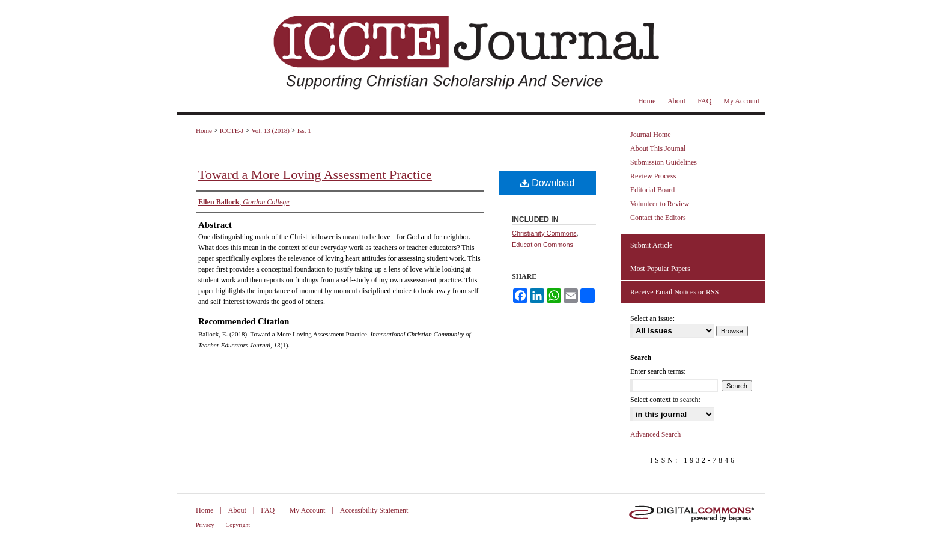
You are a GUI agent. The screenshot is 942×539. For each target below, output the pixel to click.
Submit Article (651, 245)
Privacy (205, 525)
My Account (308, 510)
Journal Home (650, 134)
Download (547, 183)
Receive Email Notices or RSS (674, 292)
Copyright (238, 525)
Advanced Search (655, 434)
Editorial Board (652, 190)
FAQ (268, 510)
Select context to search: (665, 399)
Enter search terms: (658, 371)
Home (204, 130)
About (237, 510)
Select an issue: (652, 318)
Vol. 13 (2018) (270, 130)
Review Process (653, 176)
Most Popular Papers (660, 268)
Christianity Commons (544, 233)
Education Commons (542, 244)
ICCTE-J (232, 130)
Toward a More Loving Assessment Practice (315, 174)
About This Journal (657, 148)
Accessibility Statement (374, 510)
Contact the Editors (658, 217)
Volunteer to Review (659, 203)
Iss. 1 (304, 130)
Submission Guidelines (663, 162)
